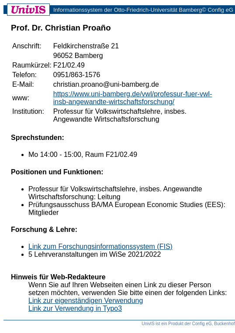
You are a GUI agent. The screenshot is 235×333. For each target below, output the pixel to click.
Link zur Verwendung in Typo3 (75, 308)
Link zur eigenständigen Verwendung (85, 300)
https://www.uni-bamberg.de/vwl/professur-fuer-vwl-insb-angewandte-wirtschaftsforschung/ (132, 97)
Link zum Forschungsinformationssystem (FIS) (100, 246)
